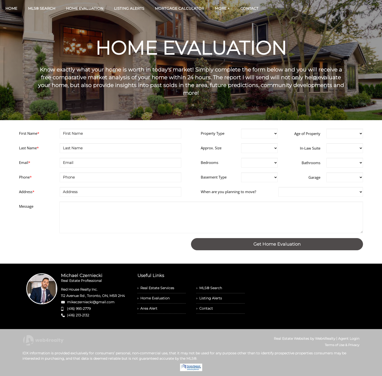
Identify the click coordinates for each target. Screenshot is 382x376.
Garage (314, 177)
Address (26, 191)
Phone (25, 177)
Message (26, 206)
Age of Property (307, 133)
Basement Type (214, 177)
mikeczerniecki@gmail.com (91, 302)
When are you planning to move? (228, 191)
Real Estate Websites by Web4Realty (304, 338)
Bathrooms (311, 162)
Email (24, 162)
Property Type (212, 133)
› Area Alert (147, 308)
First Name (29, 133)
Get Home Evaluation (277, 244)
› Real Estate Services (155, 288)
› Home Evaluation (153, 298)
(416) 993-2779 (79, 308)
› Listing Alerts (209, 298)
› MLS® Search (209, 288)
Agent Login (348, 338)
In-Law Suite (310, 148)
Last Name (29, 147)
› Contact (204, 308)
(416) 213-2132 (78, 315)
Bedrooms (209, 162)
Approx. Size (211, 147)
